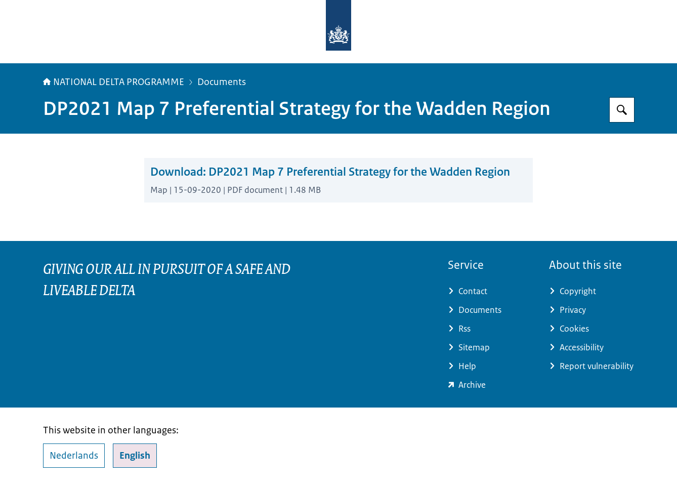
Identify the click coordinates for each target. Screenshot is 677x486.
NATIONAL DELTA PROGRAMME (113, 82)
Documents (221, 82)
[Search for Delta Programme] (622, 110)
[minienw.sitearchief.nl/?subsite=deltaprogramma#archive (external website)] (490, 385)
